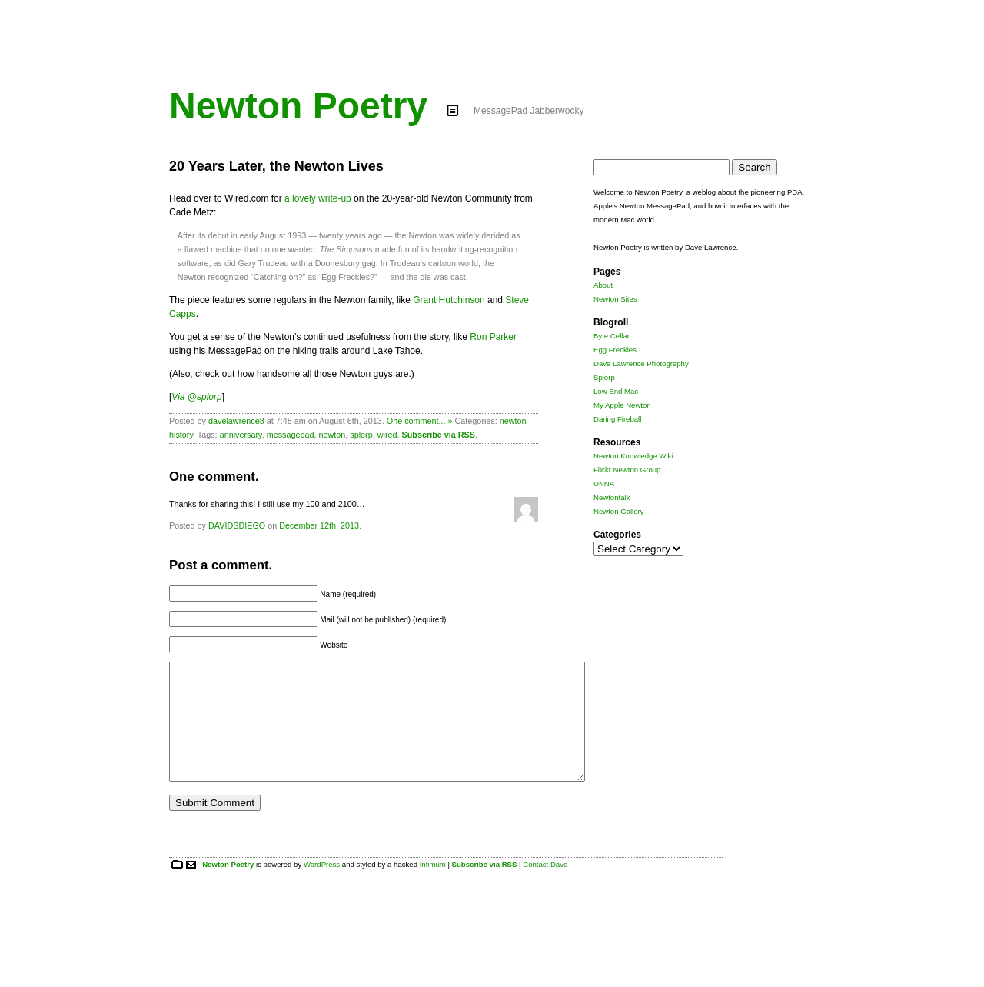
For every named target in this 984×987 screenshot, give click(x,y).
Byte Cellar (611, 336)
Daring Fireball (617, 419)
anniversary (241, 434)
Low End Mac (615, 391)
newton (331, 434)
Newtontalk (611, 497)
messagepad (290, 434)
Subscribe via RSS (438, 434)
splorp (361, 434)
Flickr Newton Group (626, 469)
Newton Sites (615, 299)
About (603, 285)
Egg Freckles (615, 349)
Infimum (433, 887)
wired (387, 434)
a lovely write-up (317, 198)
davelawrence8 (236, 420)
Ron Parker (493, 337)
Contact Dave (545, 887)
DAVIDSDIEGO (236, 525)
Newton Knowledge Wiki (633, 456)
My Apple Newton (622, 405)
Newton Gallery (618, 511)
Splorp (604, 377)
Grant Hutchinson (448, 300)
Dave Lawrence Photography (641, 363)
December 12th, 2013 (319, 525)
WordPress (322, 887)
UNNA (603, 483)
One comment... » (420, 420)
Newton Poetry (298, 105)
